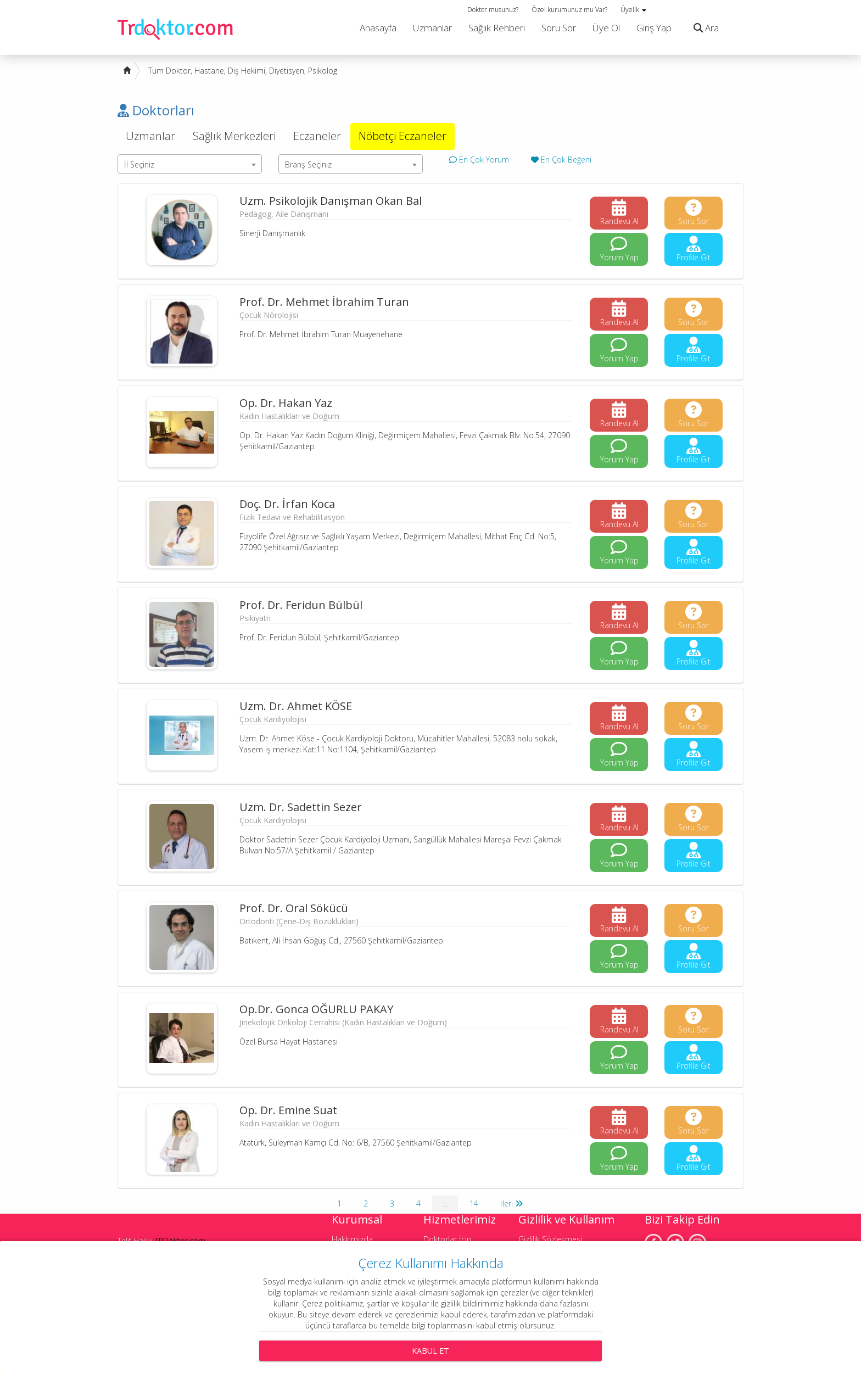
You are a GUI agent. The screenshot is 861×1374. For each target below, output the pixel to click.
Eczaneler (317, 136)
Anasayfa (378, 27)
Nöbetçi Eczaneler (402, 136)
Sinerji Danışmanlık (272, 233)
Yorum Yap (619, 249)
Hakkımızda (352, 1239)
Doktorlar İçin (447, 1239)
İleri (511, 1203)
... (445, 1203)
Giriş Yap (654, 27)
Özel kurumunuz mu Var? (569, 9)
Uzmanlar (432, 27)
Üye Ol (606, 27)
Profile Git (693, 249)
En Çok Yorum (479, 159)
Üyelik (633, 9)
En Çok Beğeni (561, 159)
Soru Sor (558, 27)
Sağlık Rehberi (496, 27)
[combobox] (190, 164)
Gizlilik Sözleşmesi (550, 1239)
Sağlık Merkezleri (234, 136)
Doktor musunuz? (492, 9)
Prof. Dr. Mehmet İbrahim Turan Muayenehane (320, 334)
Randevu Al (619, 212)
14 (473, 1203)
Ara (703, 27)
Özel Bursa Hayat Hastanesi (288, 1041)
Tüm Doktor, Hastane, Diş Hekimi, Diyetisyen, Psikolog (242, 70)
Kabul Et (430, 1350)
